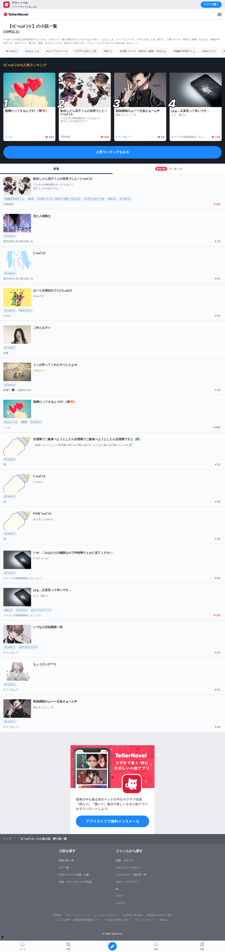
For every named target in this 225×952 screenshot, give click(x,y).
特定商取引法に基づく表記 (159, 915)
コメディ (121, 903)
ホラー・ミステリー (127, 881)
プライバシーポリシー (145, 920)
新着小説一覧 (66, 860)
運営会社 (163, 920)
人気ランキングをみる (112, 152)
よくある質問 (64, 920)
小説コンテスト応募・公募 (74, 874)
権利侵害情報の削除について (87, 920)
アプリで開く (211, 4)
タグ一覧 (64, 867)
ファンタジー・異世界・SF (131, 874)
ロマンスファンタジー (128, 867)
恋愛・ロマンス (124, 860)
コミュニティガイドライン (106, 915)
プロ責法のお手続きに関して (117, 920)
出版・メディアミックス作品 (75, 881)
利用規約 (57, 915)
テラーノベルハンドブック (77, 915)
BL (117, 888)
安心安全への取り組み (132, 915)
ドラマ (119, 896)
